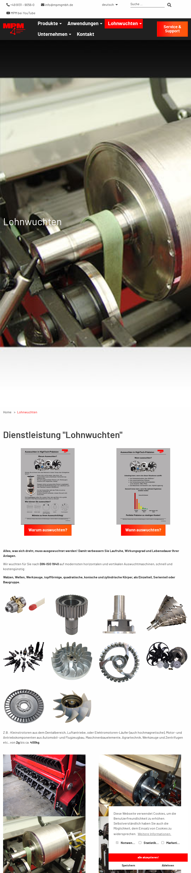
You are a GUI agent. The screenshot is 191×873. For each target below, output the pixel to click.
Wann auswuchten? (143, 530)
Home (7, 412)
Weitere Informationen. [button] (154, 834)
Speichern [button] (128, 865)
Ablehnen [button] (168, 865)
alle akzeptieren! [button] (148, 857)
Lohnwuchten (123, 23)
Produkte (48, 23)
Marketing (171, 843)
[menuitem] (109, 5)
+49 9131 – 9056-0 (20, 5)
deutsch (108, 4)
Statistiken (149, 843)
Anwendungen (82, 23)
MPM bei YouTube (20, 13)
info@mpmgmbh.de (57, 5)
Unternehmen (52, 34)
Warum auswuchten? (47, 530)
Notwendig (126, 843)
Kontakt (85, 34)
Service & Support (172, 29)
